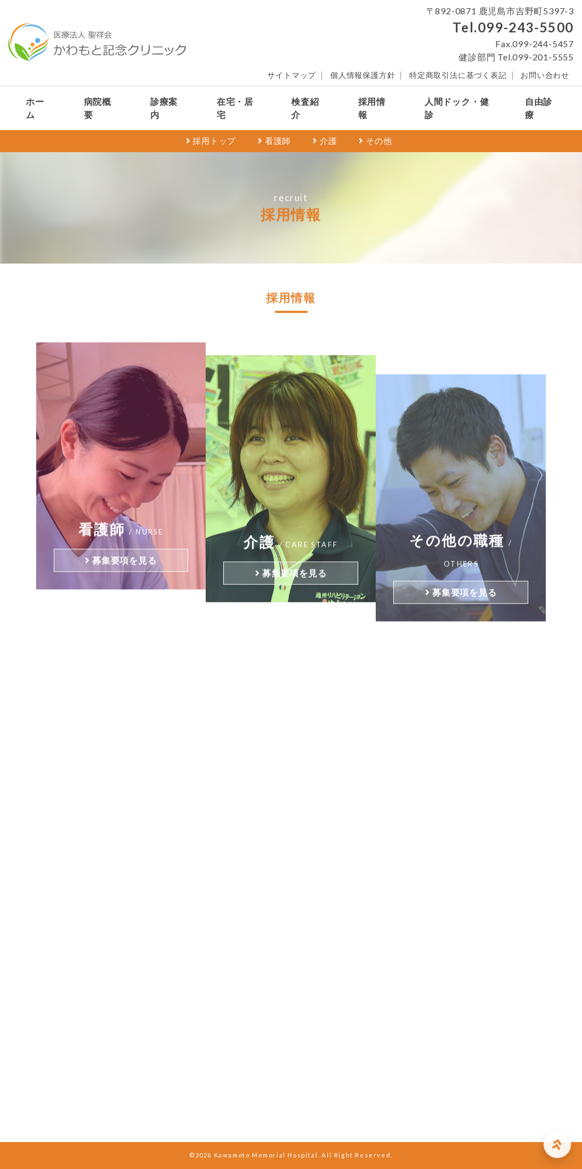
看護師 (274, 141)
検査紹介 (305, 108)
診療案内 (164, 108)
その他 (375, 141)
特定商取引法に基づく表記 (458, 75)
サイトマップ (291, 75)
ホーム (35, 108)
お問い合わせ (545, 75)
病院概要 (97, 108)
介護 (325, 141)
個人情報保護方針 (362, 75)
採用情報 (372, 108)
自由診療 (538, 108)
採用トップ (211, 141)
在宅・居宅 (235, 108)
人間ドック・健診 (457, 108)
